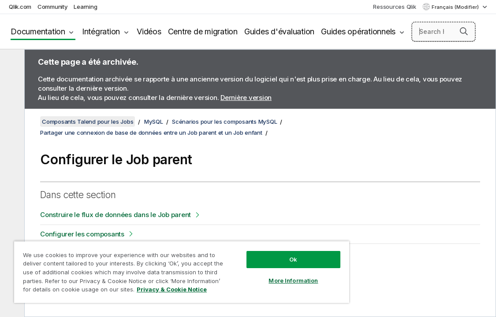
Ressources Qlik (394, 6)
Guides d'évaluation (279, 31)
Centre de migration (203, 31)
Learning (85, 6)
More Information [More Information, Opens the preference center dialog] (253, 273)
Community (52, 6)
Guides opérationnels (358, 31)
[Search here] (443, 31)
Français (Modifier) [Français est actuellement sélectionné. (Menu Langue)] (456, 7)
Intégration (101, 31)
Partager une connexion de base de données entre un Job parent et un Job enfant (151, 132)
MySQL (153, 121)
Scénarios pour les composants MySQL (224, 121)
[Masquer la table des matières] (11, 63)
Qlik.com (20, 6)
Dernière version (246, 97)
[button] (463, 31)
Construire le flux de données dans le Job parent (115, 214)
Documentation (38, 31)
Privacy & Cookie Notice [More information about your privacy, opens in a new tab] (142, 291)
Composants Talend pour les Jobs (87, 121)
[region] (158, 268)
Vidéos (149, 31)
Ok (253, 252)
